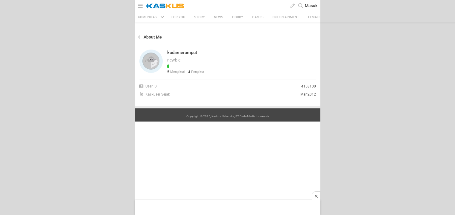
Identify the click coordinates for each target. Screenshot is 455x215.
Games (258, 17)
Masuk (311, 5)
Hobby (237, 17)
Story (199, 17)
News (218, 17)
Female (314, 17)
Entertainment (286, 17)
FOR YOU (178, 17)
